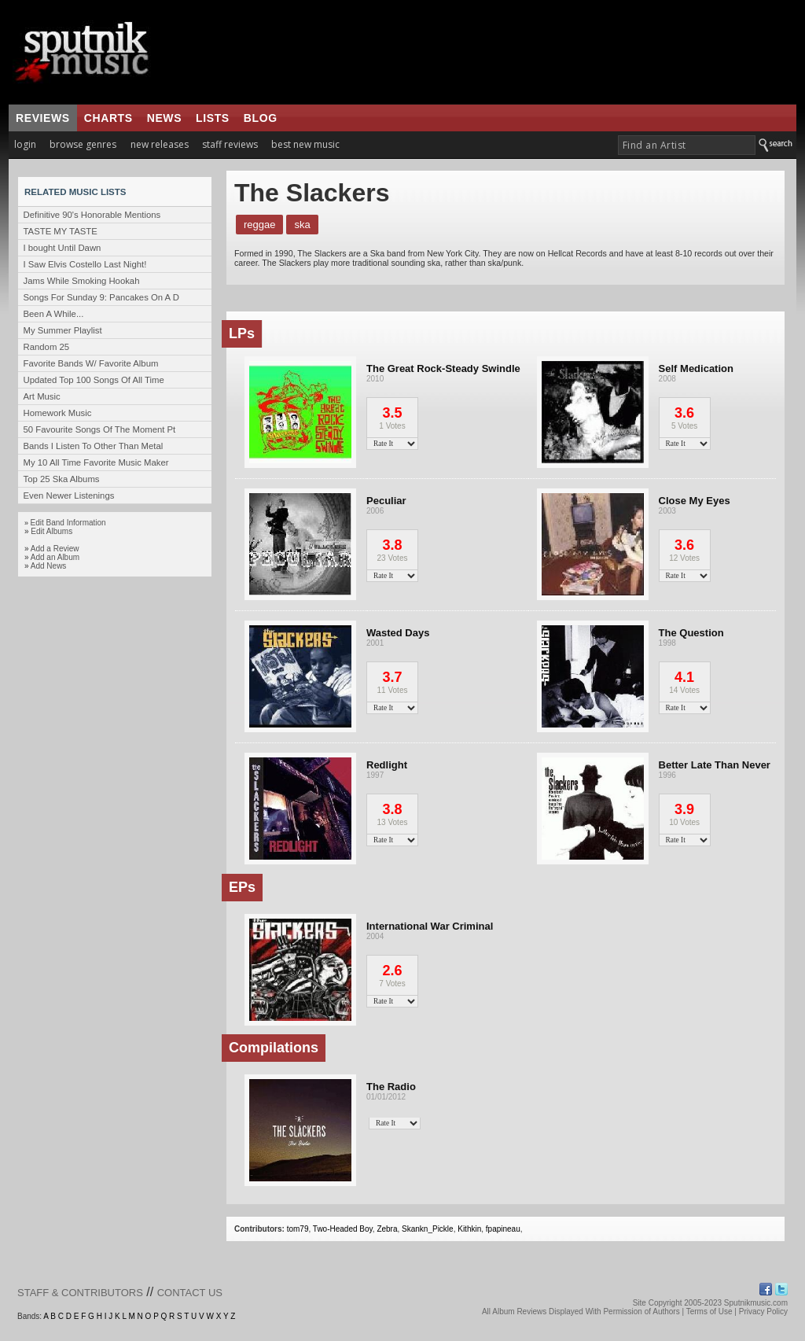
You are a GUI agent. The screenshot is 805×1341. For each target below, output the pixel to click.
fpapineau (503, 1229)
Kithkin (469, 1229)
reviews (43, 118)
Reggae (259, 224)
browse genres (83, 144)
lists (213, 118)
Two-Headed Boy (343, 1229)
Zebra (387, 1229)
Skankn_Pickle (428, 1229)
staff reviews (230, 144)
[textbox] (686, 145)
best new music (305, 144)
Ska (302, 224)
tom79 (298, 1229)
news (164, 118)
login (25, 144)
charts (108, 118)
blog (261, 118)
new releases (159, 144)
